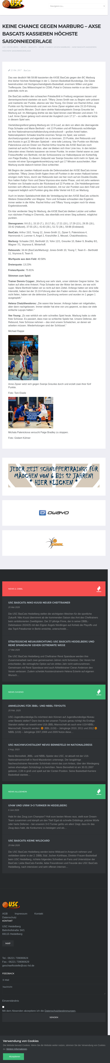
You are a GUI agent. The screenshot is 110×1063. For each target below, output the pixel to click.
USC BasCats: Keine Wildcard (29, 840)
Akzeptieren (14, 1056)
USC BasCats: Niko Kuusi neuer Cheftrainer (39, 602)
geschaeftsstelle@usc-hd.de (18, 965)
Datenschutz (9, 917)
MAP (7, 943)
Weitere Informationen (16, 1049)
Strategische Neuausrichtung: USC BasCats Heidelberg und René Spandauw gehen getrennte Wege (51, 643)
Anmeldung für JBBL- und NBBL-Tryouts (37, 705)
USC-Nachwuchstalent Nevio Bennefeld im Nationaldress (50, 744)
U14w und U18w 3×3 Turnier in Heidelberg (37, 805)
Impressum (21, 913)
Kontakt (38, 913)
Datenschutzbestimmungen (60, 1010)
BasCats (27, 70)
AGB (5, 913)
